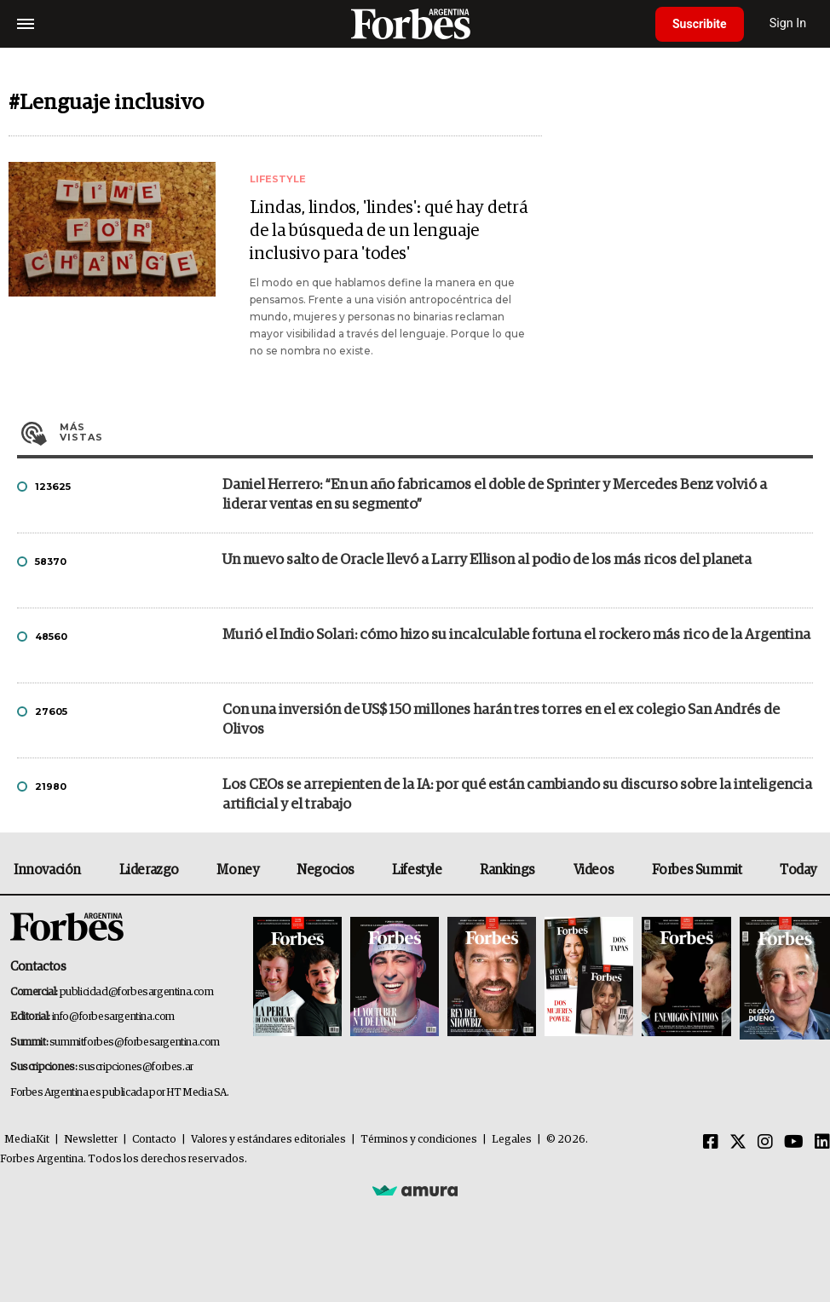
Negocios (325, 870)
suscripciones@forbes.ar (135, 1067)
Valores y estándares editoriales (268, 1139)
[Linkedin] (822, 1142)
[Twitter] (737, 1142)
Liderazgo (149, 870)
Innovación (47, 870)
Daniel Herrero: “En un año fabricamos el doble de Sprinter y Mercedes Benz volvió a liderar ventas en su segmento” (494, 495)
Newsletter (91, 1139)
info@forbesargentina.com (113, 1017)
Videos (594, 870)
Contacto (154, 1139)
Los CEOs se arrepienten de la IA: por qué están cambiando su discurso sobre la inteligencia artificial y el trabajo (517, 795)
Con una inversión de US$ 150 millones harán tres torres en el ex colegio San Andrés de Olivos (501, 720)
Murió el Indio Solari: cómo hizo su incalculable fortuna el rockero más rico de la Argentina (516, 635)
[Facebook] (710, 1142)
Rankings (507, 870)
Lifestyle (416, 870)
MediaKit (26, 1139)
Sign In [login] (788, 23)
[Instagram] (765, 1142)
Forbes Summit (697, 870)
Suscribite (699, 24)
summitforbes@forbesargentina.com (134, 1042)
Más (436, 432)
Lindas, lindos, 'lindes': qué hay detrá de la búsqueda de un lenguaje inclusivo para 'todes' (388, 230)
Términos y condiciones (418, 1139)
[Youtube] (794, 1142)
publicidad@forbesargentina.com (137, 992)
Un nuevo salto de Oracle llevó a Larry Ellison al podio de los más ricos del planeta (487, 560)
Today (798, 870)
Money (237, 870)
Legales (512, 1139)
